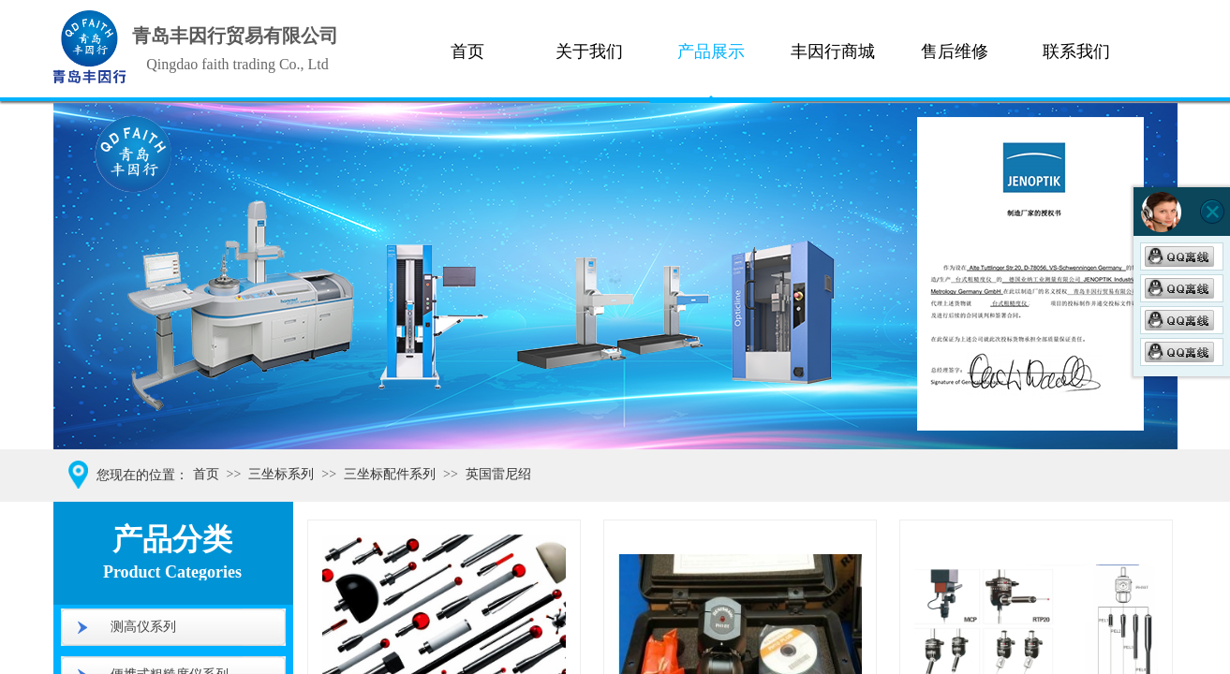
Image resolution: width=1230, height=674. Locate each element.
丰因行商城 (833, 51)
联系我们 (1076, 51)
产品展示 (711, 51)
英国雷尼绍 (498, 474)
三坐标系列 (281, 474)
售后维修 (954, 51)
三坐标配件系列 (390, 474)
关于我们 (589, 51)
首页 (467, 51)
